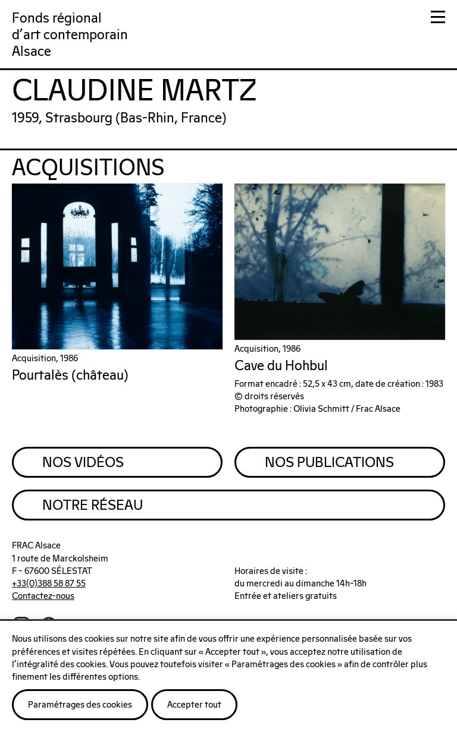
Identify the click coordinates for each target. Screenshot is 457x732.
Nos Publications (329, 463)
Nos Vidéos (83, 463)
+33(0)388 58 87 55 (49, 584)
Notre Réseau (92, 506)
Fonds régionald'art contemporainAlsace (70, 35)
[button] (438, 19)
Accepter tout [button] (194, 705)
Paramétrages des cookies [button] (80, 705)
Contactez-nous (43, 596)
